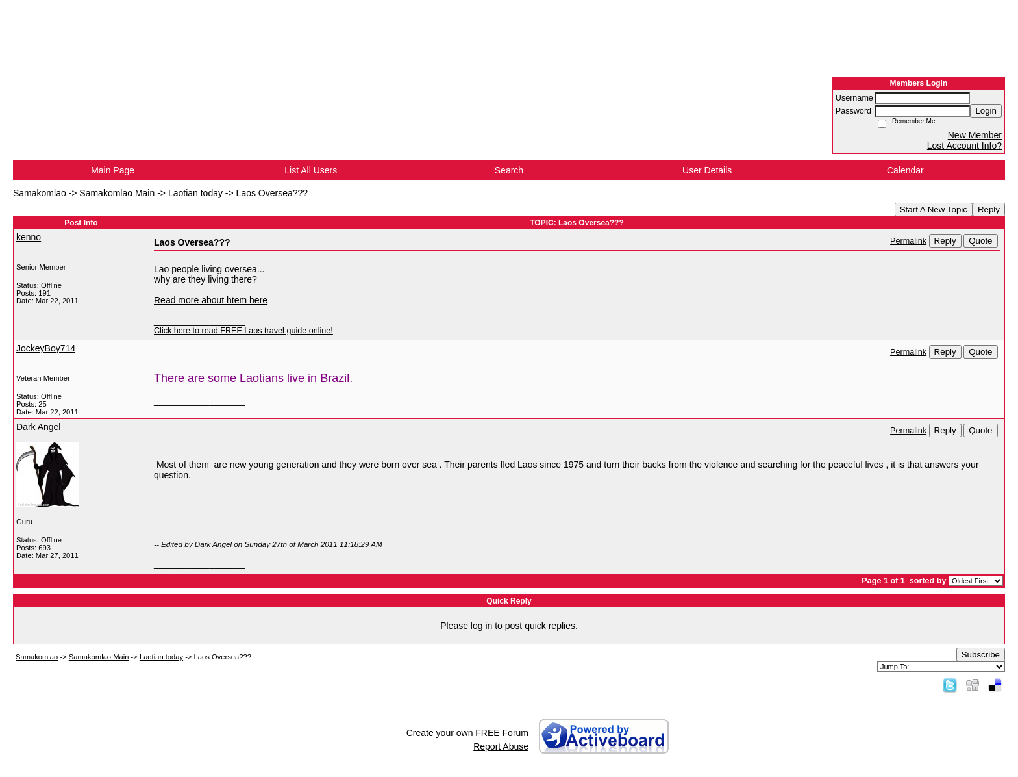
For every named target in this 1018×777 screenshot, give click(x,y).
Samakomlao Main (117, 193)
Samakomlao (39, 193)
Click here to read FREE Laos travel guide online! (243, 330)
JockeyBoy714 (45, 348)
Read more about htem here (210, 300)
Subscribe (981, 654)
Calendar (905, 170)
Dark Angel (38, 427)
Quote (980, 241)
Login (986, 111)
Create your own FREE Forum (467, 733)
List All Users (310, 170)
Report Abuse (500, 746)
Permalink (908, 241)
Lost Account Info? (964, 145)
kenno (28, 237)
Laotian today (195, 193)
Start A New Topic (933, 209)
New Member (975, 135)
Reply (989, 209)
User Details (707, 170)
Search (509, 170)
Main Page (112, 170)
